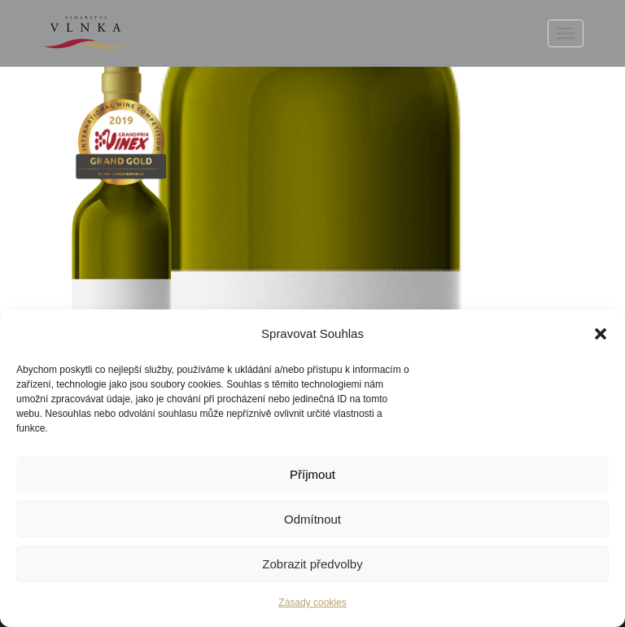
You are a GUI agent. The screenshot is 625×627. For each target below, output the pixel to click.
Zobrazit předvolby (312, 564)
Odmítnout (312, 519)
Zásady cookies (312, 602)
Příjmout (312, 474)
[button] (600, 334)
